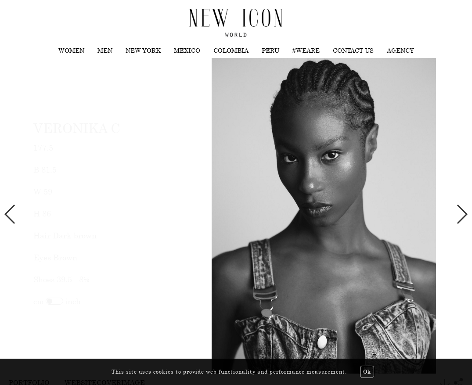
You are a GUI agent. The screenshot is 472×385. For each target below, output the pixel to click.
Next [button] (462, 214)
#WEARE (306, 50)
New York (143, 50)
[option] (236, 216)
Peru (270, 50)
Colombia (231, 50)
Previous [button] (10, 214)
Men (104, 50)
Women (71, 50)
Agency (400, 50)
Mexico (187, 50)
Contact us (353, 50)
